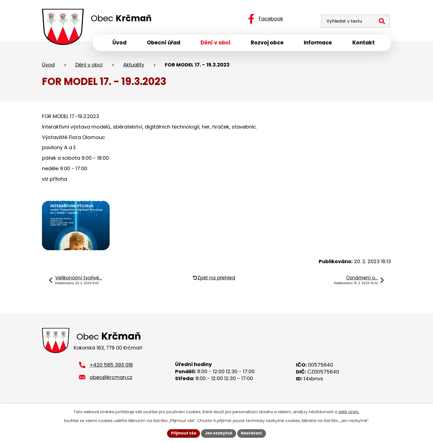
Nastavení (253, 433)
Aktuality (133, 65)
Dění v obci (88, 65)
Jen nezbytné (218, 433)
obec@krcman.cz (110, 385)
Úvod (48, 65)
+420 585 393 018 (111, 372)
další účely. (349, 411)
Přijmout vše (182, 433)
